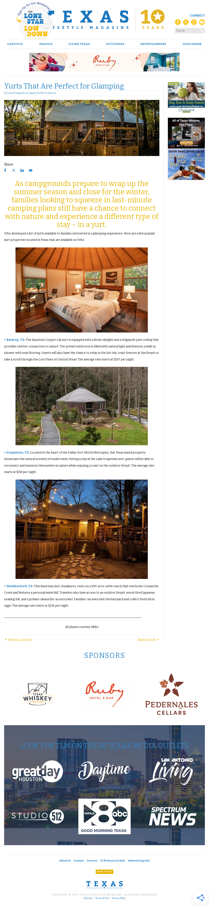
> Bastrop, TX (14, 340)
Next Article (148, 640)
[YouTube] (202, 23)
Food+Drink (192, 44)
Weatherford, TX (19, 586)
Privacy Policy (119, 898)
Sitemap (87, 898)
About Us (65, 860)
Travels (45, 44)
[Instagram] (194, 23)
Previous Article (18, 640)
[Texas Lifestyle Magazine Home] (104, 19)
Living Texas (79, 44)
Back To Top (104, 871)
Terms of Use (102, 898)
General (52, 93)
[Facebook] (178, 23)
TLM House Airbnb (112, 860)
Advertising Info (139, 860)
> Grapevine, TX (16, 452)
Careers (92, 860)
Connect (197, 15)
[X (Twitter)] (186, 23)
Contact (79, 860)
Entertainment (153, 44)
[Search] (202, 30)
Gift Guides (115, 44)
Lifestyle (15, 44)
